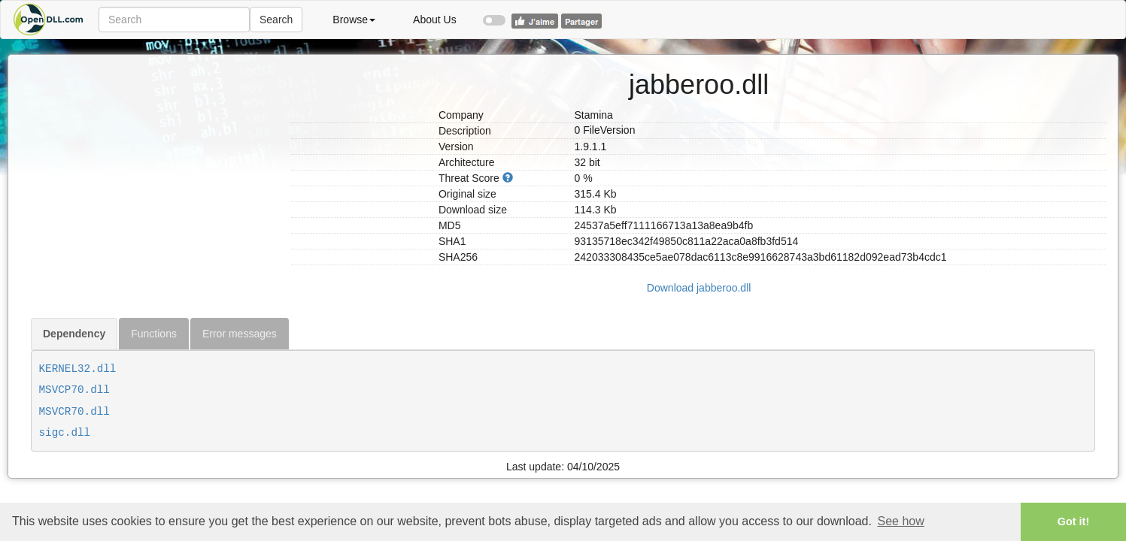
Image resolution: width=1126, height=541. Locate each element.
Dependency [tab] (74, 334)
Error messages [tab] (239, 334)
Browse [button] (353, 20)
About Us (435, 20)
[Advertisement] (155, 149)
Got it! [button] (1073, 521)
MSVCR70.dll (74, 412)
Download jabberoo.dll (699, 288)
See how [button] (901, 521)
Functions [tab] (154, 334)
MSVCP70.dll (74, 390)
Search (276, 20)
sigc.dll (65, 433)
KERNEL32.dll (78, 369)
